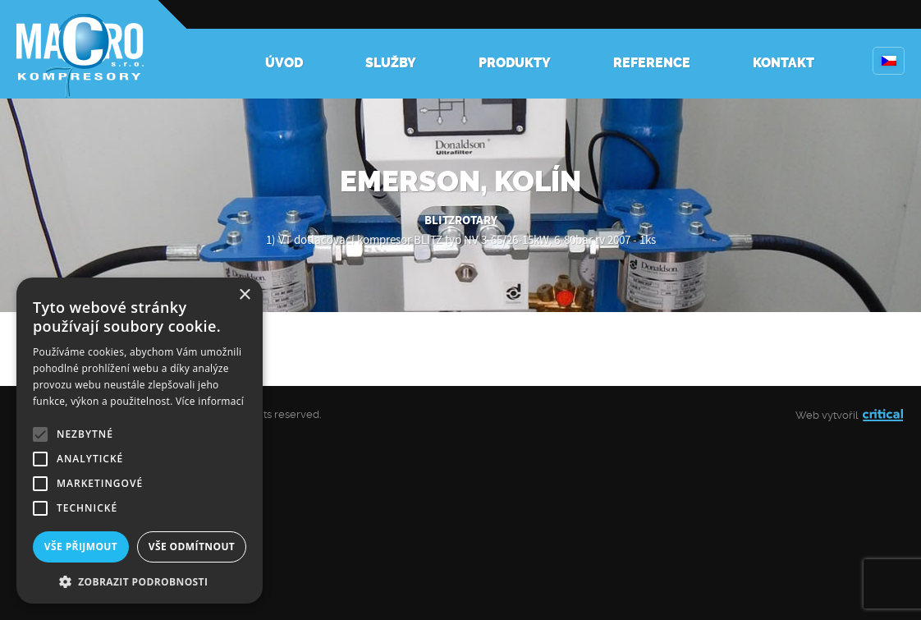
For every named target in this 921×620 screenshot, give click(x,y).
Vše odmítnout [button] (192, 546)
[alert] (139, 441)
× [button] (244, 295)
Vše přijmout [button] (80, 546)
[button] (139, 580)
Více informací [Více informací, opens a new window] (210, 401)
